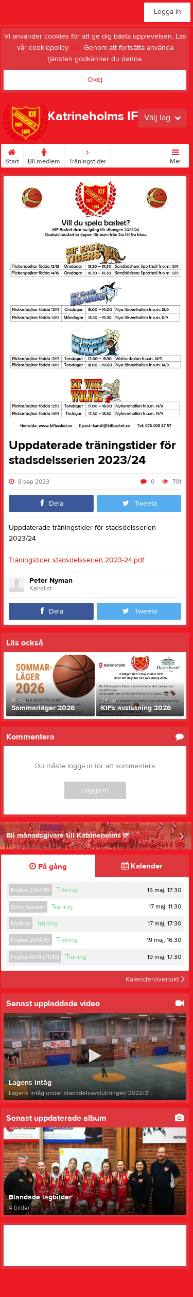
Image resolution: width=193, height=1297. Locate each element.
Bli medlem (44, 154)
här (75, 47)
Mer (175, 154)
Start (12, 154)
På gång (48, 867)
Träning (66, 890)
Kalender (141, 866)
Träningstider (87, 154)
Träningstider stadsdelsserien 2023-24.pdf (76, 560)
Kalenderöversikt (155, 979)
